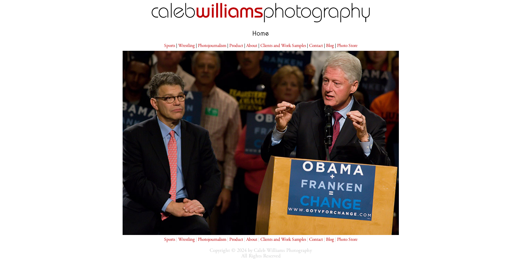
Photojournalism (212, 46)
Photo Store (347, 46)
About (251, 46)
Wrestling (186, 46)
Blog (330, 46)
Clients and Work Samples (283, 46)
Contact (316, 46)
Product (236, 46)
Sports (169, 46)
